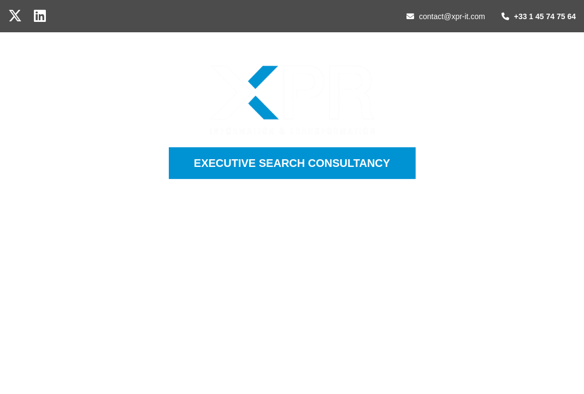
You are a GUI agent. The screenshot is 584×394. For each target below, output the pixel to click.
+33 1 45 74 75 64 (539, 16)
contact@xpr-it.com (445, 16)
